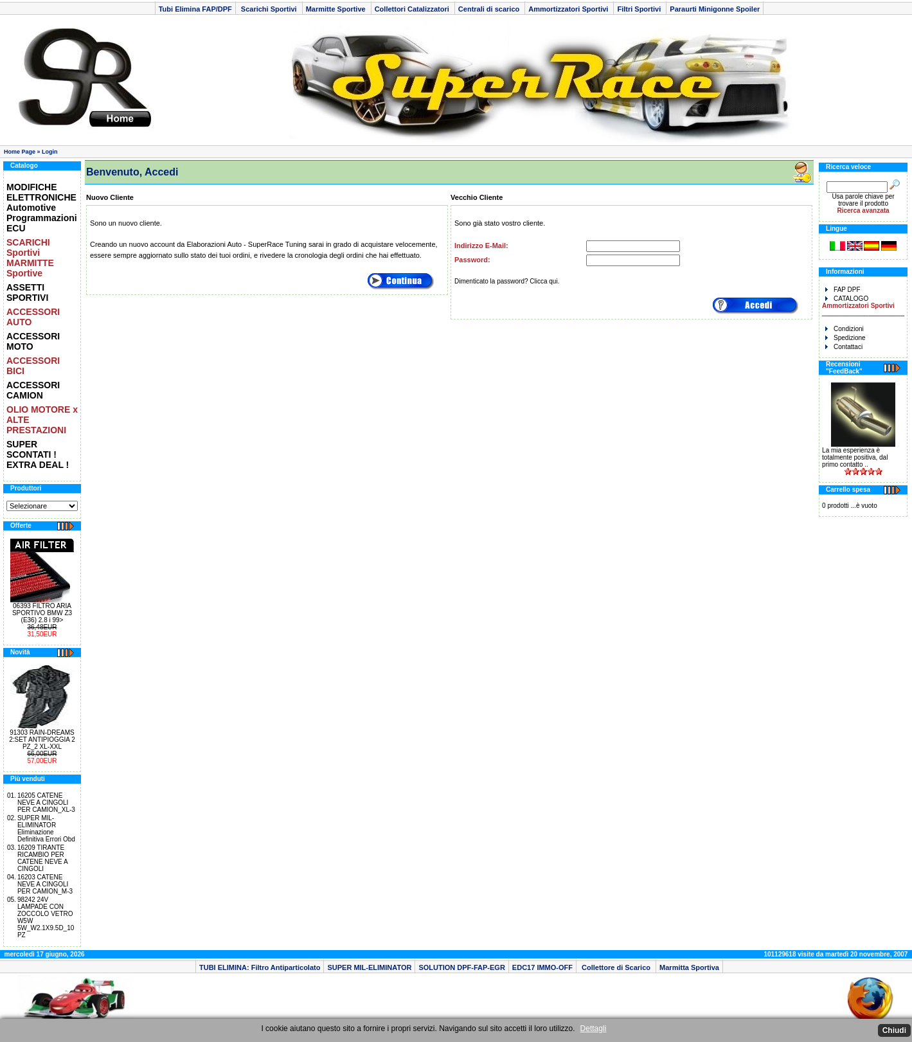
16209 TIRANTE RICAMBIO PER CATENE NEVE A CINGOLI (42, 858)
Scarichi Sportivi (269, 9)
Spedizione (845, 337)
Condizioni (844, 328)
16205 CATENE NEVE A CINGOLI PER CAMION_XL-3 (46, 802)
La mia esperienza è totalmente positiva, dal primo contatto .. (855, 457)
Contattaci (844, 346)
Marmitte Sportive (337, 9)
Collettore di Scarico (616, 967)
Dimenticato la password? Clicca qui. (506, 281)
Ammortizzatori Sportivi (569, 9)
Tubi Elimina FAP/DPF (195, 9)
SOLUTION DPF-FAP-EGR (461, 967)
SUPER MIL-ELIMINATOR (369, 967)
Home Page (19, 151)
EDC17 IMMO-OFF (542, 967)
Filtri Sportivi (640, 9)
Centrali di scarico (489, 9)
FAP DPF (843, 289)
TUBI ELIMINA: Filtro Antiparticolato (259, 967)
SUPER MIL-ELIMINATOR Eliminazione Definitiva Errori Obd (46, 828)
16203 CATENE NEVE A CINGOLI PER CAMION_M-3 (45, 884)
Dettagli (593, 1028)
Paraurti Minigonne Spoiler (715, 9)
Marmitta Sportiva (689, 967)
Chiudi (894, 1030)
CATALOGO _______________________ (863, 305)
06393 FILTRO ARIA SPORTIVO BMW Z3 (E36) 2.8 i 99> (42, 613)
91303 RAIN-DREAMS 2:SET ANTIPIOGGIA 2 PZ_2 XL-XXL (42, 739)
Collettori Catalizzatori (413, 9)
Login (50, 151)
